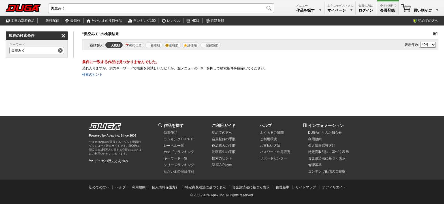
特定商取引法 (328, 152)
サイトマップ (306, 187)
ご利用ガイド (224, 125)
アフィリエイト (334, 187)
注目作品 (106, 21)
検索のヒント (92, 74)
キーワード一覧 (175, 158)
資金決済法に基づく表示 (251, 187)
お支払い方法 (270, 146)
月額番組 (217, 21)
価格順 (173, 45)
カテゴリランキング (179, 152)
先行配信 (52, 21)
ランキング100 (144, 21)
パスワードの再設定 (275, 152)
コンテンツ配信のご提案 (326, 171)
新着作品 (170, 133)
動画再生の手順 (224, 152)
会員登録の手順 (224, 139)
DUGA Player (222, 165)
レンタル (173, 21)
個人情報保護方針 (321, 146)
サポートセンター (273, 158)
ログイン (365, 10)
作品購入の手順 (224, 146)
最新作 (75, 21)
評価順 (192, 45)
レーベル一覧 (174, 146)
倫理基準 (315, 165)
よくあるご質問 (272, 133)
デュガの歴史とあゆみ (111, 161)
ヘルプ (266, 125)
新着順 (155, 45)
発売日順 (135, 45)
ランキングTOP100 (178, 139)
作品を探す (173, 125)
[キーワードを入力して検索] (161, 8)
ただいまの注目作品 (179, 171)
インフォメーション (326, 125)
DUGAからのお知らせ (325, 133)
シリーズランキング (179, 165)
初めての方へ (428, 21)
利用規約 (315, 139)
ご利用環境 (268, 139)
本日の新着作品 (23, 21)
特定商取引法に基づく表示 (205, 187)
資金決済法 (326, 158)
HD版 (195, 21)
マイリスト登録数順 (210, 45)
